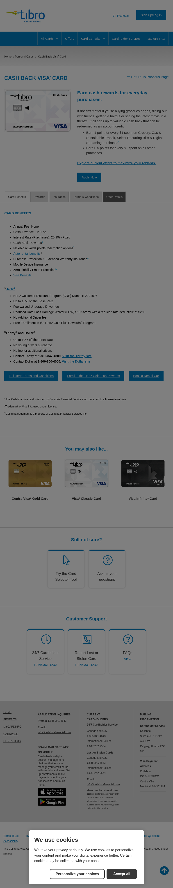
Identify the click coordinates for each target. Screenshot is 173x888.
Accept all (121, 874)
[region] (86, 857)
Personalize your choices (77, 874)
